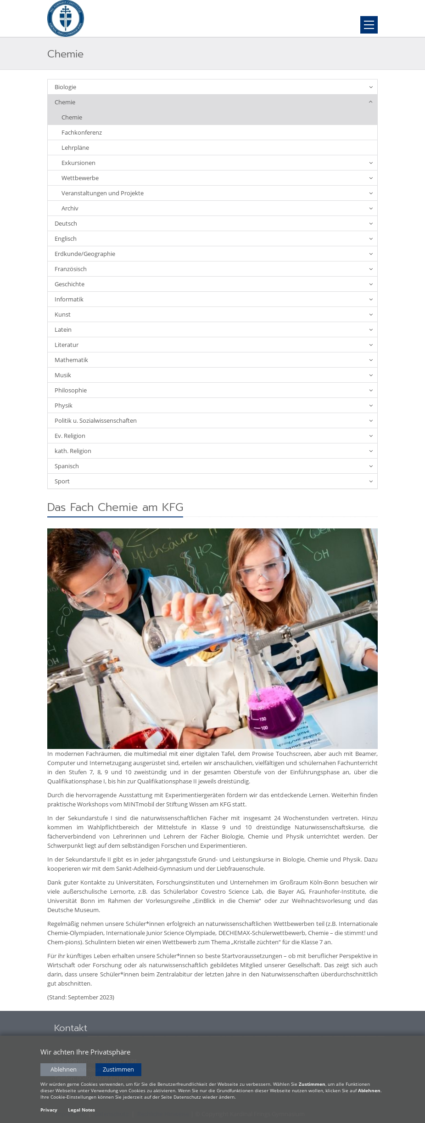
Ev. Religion (70, 435)
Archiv (70, 208)
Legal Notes (81, 1110)
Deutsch (66, 223)
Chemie (65, 102)
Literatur (66, 344)
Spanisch (67, 466)
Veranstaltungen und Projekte (103, 193)
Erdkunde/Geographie (85, 254)
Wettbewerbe (80, 178)
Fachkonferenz (82, 132)
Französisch (71, 269)
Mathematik (71, 360)
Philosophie (71, 390)
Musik (63, 375)
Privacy (48, 1110)
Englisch (66, 238)
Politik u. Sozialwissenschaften (96, 420)
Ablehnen (63, 1070)
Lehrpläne (75, 147)
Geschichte (69, 284)
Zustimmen (118, 1070)
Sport (62, 481)
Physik (64, 405)
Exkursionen (78, 163)
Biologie (65, 87)
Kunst (63, 314)
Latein (63, 329)
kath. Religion (73, 451)
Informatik (69, 299)
